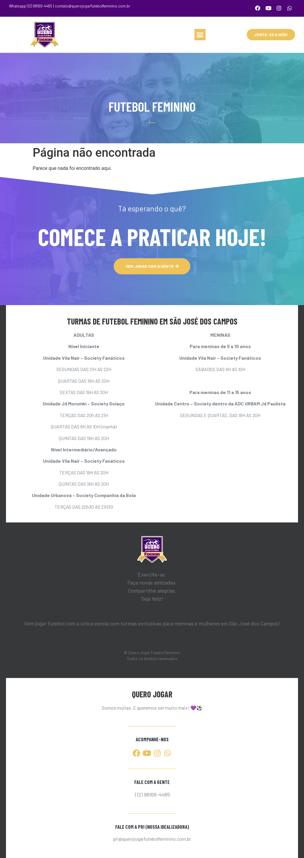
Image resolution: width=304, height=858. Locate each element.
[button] (200, 34)
